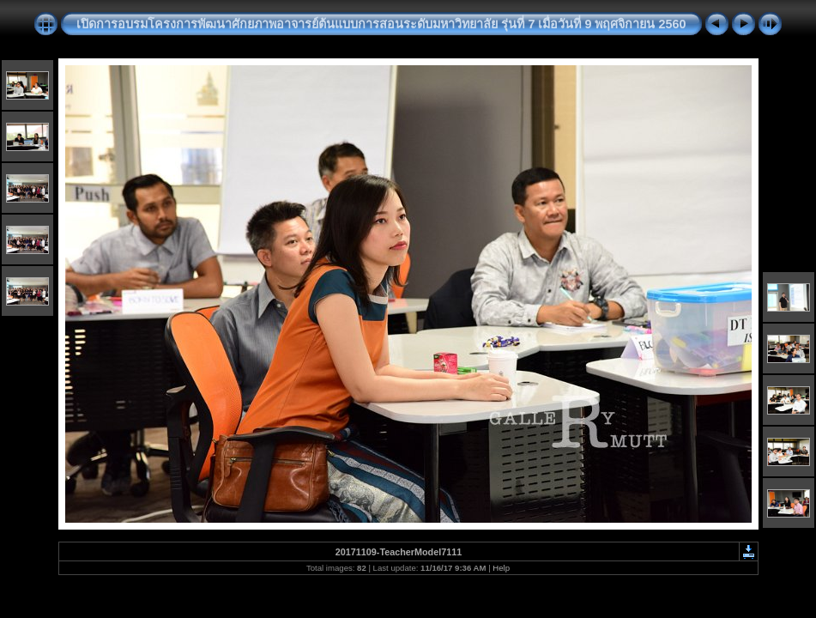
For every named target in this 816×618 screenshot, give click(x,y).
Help (501, 568)
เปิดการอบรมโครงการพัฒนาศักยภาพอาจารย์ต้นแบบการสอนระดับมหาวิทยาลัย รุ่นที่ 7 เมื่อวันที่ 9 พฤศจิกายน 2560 (381, 24)
